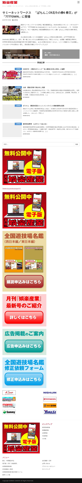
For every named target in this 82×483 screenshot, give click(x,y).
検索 (77, 144)
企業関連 (16, 20)
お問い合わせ (46, 463)
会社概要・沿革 (46, 460)
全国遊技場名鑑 (7, 466)
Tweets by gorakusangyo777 (11, 188)
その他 (44, 438)
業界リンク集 (6, 475)
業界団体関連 (46, 427)
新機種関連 (45, 430)
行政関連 (44, 436)
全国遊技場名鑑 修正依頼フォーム (12, 472)
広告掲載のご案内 (7, 469)
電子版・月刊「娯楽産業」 (10, 463)
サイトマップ (46, 469)
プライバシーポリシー (48, 466)
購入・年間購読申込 (8, 460)
